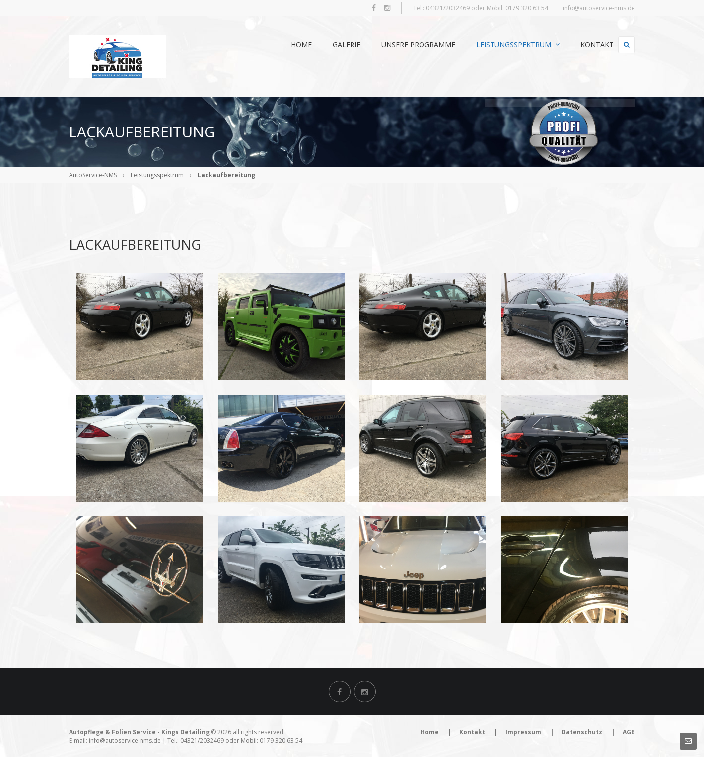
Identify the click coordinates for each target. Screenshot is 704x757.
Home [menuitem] (285, 44)
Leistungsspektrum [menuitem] (501, 44)
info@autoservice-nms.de (599, 8)
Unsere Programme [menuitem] (402, 44)
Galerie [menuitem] (330, 44)
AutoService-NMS (93, 175)
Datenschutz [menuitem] (582, 732)
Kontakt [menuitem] (580, 44)
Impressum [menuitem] (523, 732)
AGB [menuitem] (629, 732)
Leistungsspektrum (157, 175)
